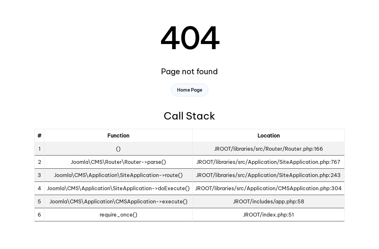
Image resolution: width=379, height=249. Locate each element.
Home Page (189, 90)
